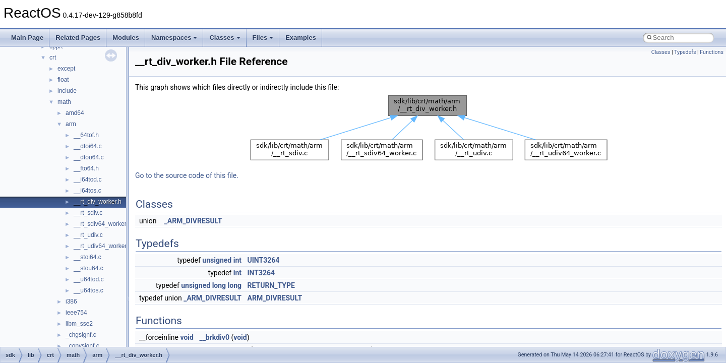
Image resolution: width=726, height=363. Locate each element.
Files (263, 37)
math (64, 101)
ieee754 (76, 312)
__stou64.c (88, 268)
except (66, 68)
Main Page (27, 37)
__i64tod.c (87, 179)
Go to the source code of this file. (186, 175)
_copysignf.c (82, 345)
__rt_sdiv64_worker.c (102, 223)
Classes (224, 37)
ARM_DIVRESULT (275, 298)
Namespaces (174, 37)
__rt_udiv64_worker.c (102, 246)
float (63, 79)
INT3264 (261, 273)
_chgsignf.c (81, 334)
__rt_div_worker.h (98, 201)
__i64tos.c (87, 190)
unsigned (216, 260)
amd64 (75, 112)
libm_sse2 (79, 323)
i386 (71, 301)
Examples (300, 37)
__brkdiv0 (214, 337)
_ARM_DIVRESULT (193, 221)
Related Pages (77, 37)
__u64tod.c (88, 279)
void (186, 337)
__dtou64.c (88, 157)
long (219, 285)
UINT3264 (264, 260)
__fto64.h (86, 168)
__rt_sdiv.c (88, 212)
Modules (125, 37)
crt (52, 57)
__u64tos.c (88, 290)
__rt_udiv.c (88, 234)
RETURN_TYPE (271, 285)
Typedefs (685, 52)
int (237, 260)
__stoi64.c (87, 257)
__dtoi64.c (87, 146)
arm (71, 124)
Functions (711, 52)
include (67, 90)
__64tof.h (86, 135)
